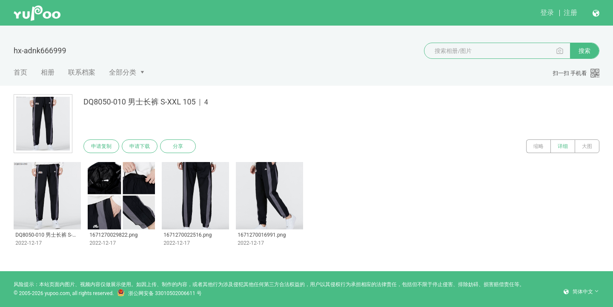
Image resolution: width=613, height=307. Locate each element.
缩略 (538, 146)
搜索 (584, 50)
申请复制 (101, 146)
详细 (563, 146)
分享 (178, 146)
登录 (547, 13)
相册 (47, 72)
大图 (587, 146)
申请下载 (139, 146)
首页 (20, 72)
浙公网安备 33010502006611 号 (159, 293)
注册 (570, 13)
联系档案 (81, 72)
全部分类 (122, 72)
